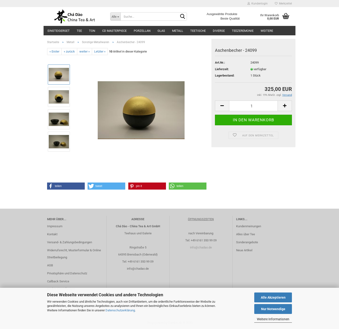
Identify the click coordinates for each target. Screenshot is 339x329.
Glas (161, 30)
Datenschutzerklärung (120, 310)
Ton (92, 30)
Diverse (219, 30)
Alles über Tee (245, 234)
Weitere (267, 30)
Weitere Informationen (273, 319)
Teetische (198, 30)
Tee (79, 30)
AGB (50, 265)
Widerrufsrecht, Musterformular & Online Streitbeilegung (74, 253)
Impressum (54, 226)
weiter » (84, 51)
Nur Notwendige (273, 309)
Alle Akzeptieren (273, 297)
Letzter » (99, 51)
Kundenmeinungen (248, 226)
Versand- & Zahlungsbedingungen (69, 242)
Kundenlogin (257, 3)
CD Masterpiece (114, 30)
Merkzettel (283, 3)
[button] (66, 186)
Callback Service (58, 281)
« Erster (54, 51)
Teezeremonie (243, 30)
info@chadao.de (138, 268)
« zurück (69, 51)
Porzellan (142, 30)
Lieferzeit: (222, 69)
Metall (177, 30)
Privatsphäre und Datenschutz (67, 273)
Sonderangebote (247, 242)
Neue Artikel (244, 250)
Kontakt (52, 234)
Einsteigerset (59, 30)
